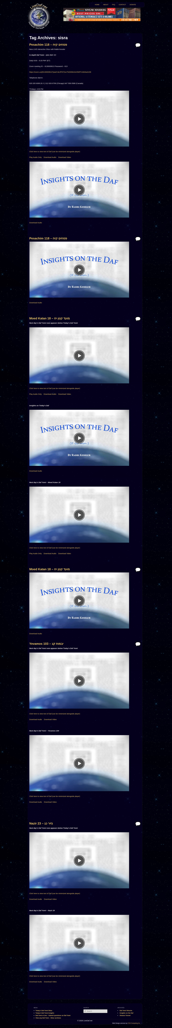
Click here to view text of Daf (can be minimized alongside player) (54, 152)
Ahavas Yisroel (125, 1015)
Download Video (64, 157)
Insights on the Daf (126, 1013)
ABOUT (105, 4)
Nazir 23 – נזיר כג (41, 823)
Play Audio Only (35, 157)
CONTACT (122, 4)
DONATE (133, 4)
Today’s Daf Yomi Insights (45, 1013)
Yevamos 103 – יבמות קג (46, 643)
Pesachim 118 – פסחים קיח (48, 44)
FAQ (113, 4)
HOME (97, 4)
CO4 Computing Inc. (134, 1023)
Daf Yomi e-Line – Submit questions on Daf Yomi (53, 1015)
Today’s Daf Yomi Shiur (44, 1010)
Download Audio (50, 157)
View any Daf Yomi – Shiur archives (48, 1018)
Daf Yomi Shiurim (126, 1010)
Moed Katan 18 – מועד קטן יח (49, 318)
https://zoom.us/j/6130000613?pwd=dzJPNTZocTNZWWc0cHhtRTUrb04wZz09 (60, 72)
